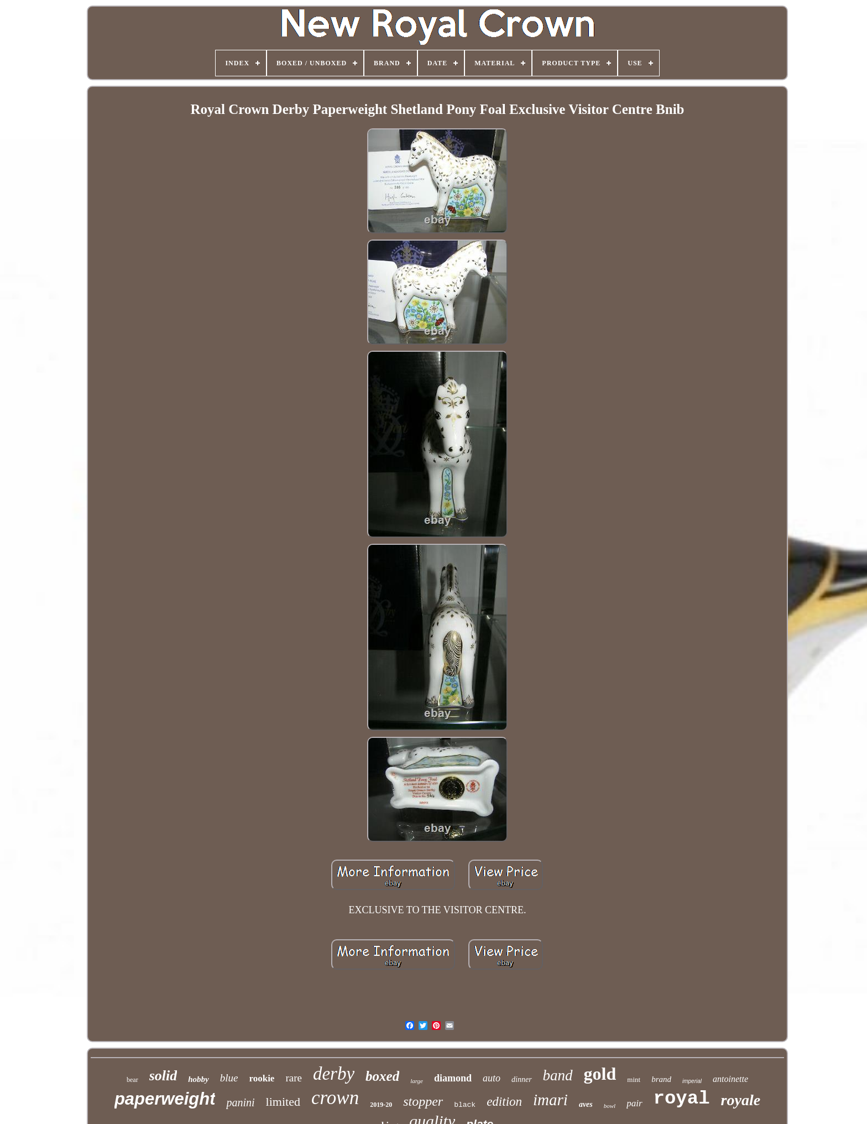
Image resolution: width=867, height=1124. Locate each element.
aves (586, 1104)
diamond (453, 1078)
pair (634, 1103)
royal (682, 1098)
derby (333, 1074)
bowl (609, 1105)
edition (504, 1102)
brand (661, 1079)
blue (229, 1078)
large (416, 1081)
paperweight (165, 1099)
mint (633, 1079)
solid (163, 1076)
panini (240, 1102)
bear (132, 1080)
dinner (521, 1079)
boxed (382, 1076)
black (465, 1105)
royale (741, 1100)
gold (600, 1074)
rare (293, 1078)
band (558, 1075)
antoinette (730, 1079)
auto (491, 1078)
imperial (692, 1081)
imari (550, 1100)
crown (335, 1098)
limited (283, 1102)
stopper (423, 1101)
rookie (261, 1078)
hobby (198, 1079)
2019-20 (381, 1105)
